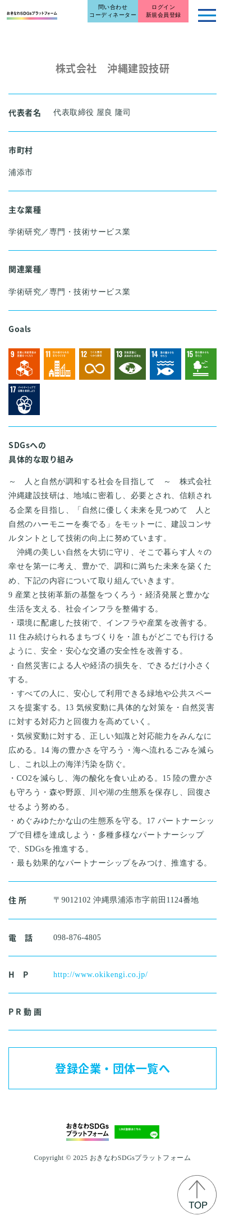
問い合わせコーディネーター (112, 11)
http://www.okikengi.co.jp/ (100, 974)
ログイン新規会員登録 (163, 11)
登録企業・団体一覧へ (112, 1068)
